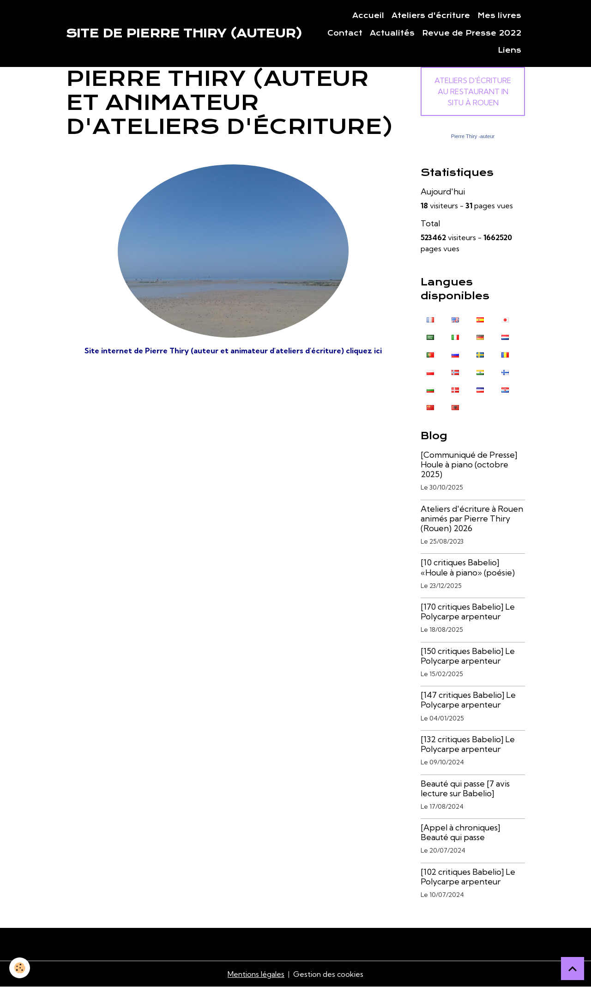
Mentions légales (256, 974)
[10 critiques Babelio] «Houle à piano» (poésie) (468, 567)
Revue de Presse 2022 (471, 33)
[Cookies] (19, 967)
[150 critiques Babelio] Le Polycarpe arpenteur (468, 656)
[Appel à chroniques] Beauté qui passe (460, 832)
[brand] (184, 33)
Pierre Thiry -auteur (473, 136)
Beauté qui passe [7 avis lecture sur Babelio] (465, 788)
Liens (509, 50)
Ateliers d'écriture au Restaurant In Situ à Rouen (472, 91)
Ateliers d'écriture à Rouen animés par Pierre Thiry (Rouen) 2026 (472, 518)
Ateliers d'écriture (431, 16)
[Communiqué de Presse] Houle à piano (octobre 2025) (469, 464)
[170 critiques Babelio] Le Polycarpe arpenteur (468, 611)
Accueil (368, 16)
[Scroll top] (572, 968)
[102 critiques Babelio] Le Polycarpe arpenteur (468, 876)
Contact (344, 33)
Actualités (392, 33)
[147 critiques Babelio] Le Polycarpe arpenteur (468, 699)
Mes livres (499, 16)
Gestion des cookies (328, 974)
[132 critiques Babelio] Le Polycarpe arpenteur (468, 744)
